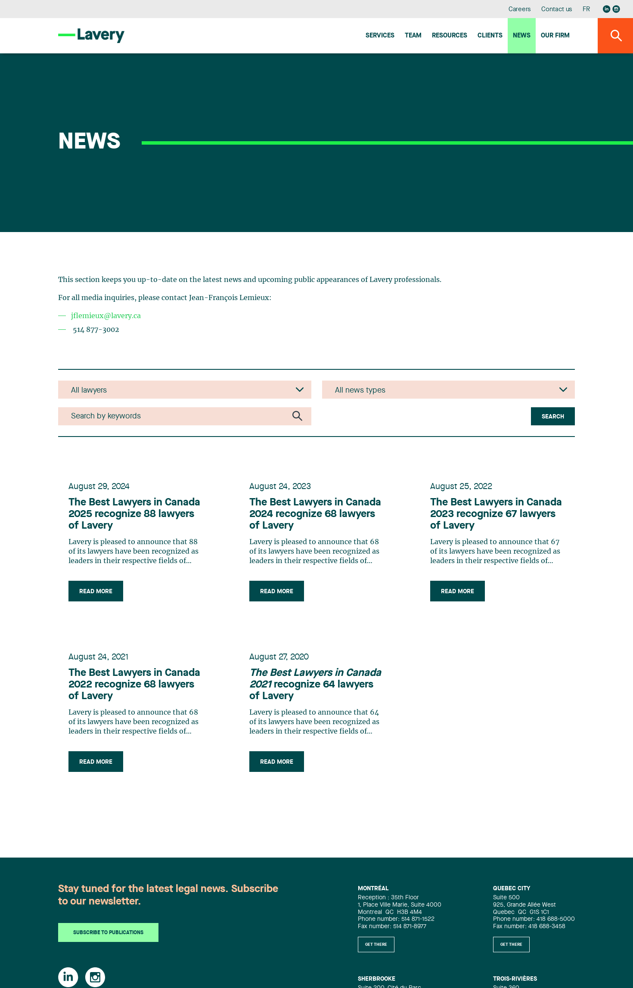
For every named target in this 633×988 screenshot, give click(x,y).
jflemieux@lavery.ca (106, 316)
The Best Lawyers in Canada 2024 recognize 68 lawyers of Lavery (315, 514)
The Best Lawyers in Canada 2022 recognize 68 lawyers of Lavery (134, 685)
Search (553, 417)
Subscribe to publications (108, 933)
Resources (449, 36)
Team (413, 36)
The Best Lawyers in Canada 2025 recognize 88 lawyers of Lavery (134, 514)
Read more (95, 591)
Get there (376, 944)
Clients (490, 36)
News (522, 36)
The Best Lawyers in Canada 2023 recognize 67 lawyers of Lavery (496, 514)
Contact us (556, 9)
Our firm (555, 36)
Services (380, 36)
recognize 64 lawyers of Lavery (315, 685)
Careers (520, 9)
